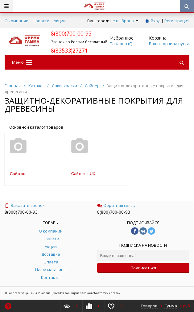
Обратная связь (116, 205)
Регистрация (176, 21)
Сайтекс (17, 173)
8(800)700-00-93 (21, 212)
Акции (60, 21)
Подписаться (143, 268)
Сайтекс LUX (83, 173)
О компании (16, 21)
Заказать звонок (25, 205)
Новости (41, 21)
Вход (155, 21)
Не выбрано (124, 21)
